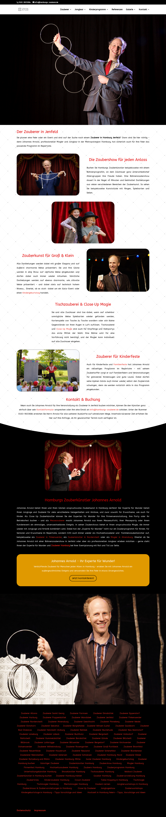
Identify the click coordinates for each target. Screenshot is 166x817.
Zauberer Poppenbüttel (54, 717)
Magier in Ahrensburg (122, 537)
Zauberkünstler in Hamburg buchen (34, 775)
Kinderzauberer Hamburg (56, 780)
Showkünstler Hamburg (73, 771)
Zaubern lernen (102, 784)
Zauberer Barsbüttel (76, 738)
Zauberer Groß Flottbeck (106, 746)
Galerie (129, 10)
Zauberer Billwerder (70, 742)
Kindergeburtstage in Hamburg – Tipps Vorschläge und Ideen (51, 792)
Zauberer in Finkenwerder (49, 537)
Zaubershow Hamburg (110, 763)
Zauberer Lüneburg (28, 734)
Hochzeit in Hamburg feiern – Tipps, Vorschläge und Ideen (116, 792)
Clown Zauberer (82, 780)
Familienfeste (120, 364)
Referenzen (117, 10)
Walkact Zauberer (133, 771)
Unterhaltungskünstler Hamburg (40, 771)
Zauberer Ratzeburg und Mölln (34, 759)
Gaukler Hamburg (102, 775)
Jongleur (79, 10)
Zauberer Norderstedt (32, 721)
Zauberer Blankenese (131, 751)
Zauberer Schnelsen (82, 755)
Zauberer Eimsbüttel (103, 713)
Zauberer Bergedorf (95, 742)
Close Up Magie (64, 329)
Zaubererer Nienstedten (31, 755)
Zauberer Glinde (100, 738)
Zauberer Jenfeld (105, 717)
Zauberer (64, 10)
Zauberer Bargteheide (73, 726)
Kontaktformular (45, 409)
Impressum (40, 810)
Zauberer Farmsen (79, 713)
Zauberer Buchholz (74, 734)
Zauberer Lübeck (51, 734)
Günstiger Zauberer (49, 763)
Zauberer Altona (29, 713)
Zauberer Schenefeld (105, 751)
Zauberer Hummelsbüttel (48, 738)
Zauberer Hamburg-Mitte (68, 759)
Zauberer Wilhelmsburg (49, 746)
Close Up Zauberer (87, 788)
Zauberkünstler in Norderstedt (83, 537)
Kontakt (143, 10)
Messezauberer (57, 520)
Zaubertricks (33, 780)
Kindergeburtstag (31, 293)
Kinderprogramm (97, 10)
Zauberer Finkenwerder (130, 717)
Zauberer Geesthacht (84, 721)
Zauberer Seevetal (50, 726)
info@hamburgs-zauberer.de (104, 409)
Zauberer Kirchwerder (120, 742)
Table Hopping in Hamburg (114, 780)
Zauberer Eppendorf (130, 713)
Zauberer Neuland (81, 751)
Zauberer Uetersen (58, 755)
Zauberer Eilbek (133, 755)
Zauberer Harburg (28, 717)
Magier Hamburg (135, 763)
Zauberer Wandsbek (81, 717)
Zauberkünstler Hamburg (81, 763)
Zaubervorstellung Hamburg (131, 775)
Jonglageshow (108, 788)
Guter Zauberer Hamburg (98, 759)
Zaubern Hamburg (93, 767)
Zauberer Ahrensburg (58, 721)
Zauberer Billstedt (122, 738)
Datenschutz (24, 810)
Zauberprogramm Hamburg (120, 767)
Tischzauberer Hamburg (102, 771)
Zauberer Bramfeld (133, 746)
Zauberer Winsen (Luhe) (99, 726)
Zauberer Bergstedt (99, 734)
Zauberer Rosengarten (77, 746)
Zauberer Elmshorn (26, 726)
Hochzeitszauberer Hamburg (64, 767)
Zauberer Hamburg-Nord (109, 755)
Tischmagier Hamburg (47, 784)
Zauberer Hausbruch (56, 751)
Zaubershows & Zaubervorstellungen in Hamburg (47, 788)
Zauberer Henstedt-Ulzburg (51, 730)
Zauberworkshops (134, 788)
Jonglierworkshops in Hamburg (132, 784)
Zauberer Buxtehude (103, 730)
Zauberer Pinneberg (109, 721)
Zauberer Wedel (133, 721)
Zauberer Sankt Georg (53, 713)
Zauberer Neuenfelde (30, 751)
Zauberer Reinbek (78, 730)
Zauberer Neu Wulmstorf (130, 730)
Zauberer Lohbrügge (44, 742)
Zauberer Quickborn (125, 726)
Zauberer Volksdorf (123, 734)
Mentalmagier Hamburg (76, 784)
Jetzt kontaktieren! (83, 578)
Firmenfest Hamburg (34, 767)
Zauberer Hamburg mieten (69, 775)
